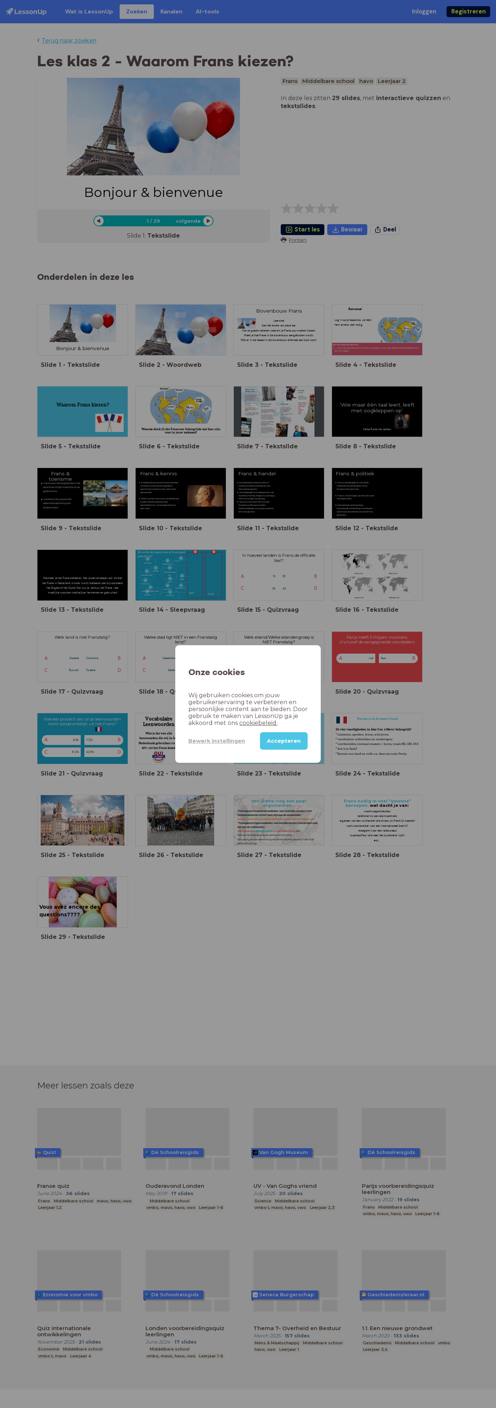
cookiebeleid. (258, 722)
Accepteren (284, 741)
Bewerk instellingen (216, 741)
